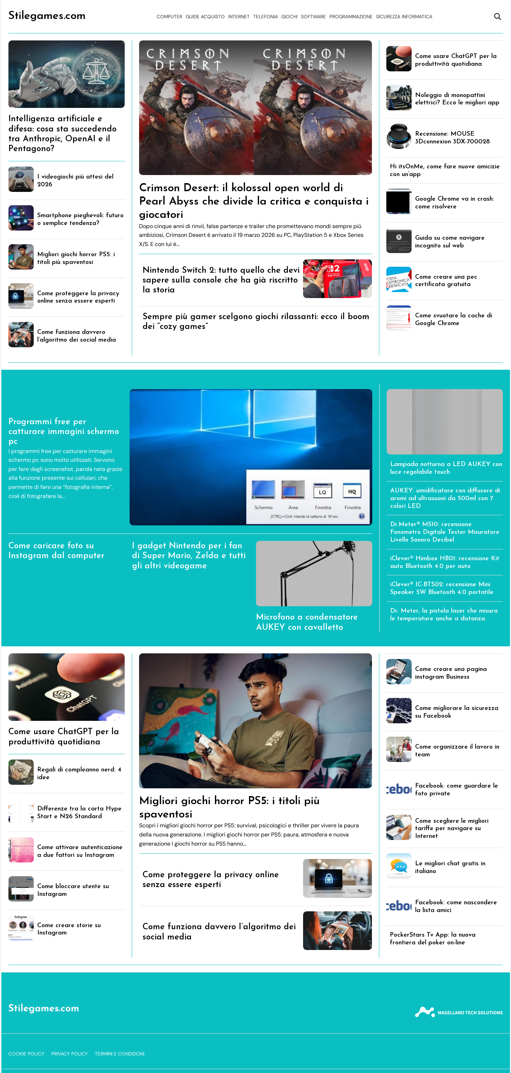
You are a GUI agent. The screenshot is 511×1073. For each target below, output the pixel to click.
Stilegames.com (47, 16)
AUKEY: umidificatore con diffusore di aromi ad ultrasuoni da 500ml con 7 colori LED (445, 498)
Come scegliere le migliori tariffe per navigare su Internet (452, 829)
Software (313, 17)
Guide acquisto (205, 17)
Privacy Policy (69, 1054)
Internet (239, 17)
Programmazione (351, 17)
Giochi (289, 17)
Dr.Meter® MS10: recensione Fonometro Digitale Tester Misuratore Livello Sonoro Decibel (444, 532)
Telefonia (265, 17)
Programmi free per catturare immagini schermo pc (63, 432)
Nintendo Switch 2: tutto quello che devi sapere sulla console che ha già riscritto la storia (221, 280)
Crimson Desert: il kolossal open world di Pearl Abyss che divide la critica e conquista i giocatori (254, 202)
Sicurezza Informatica (404, 17)
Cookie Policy (26, 1054)
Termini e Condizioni (119, 1054)
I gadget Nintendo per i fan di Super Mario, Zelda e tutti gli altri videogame (188, 556)
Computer (169, 17)
